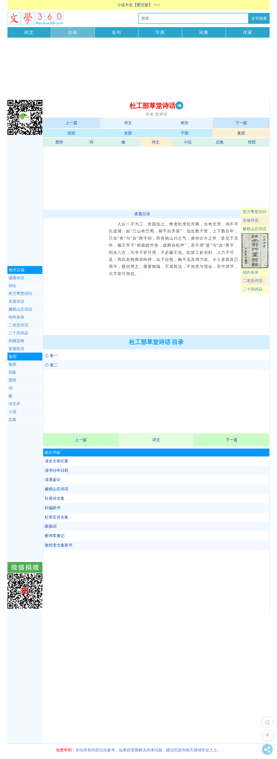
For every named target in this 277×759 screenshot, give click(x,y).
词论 (12, 286)
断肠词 (51, 526)
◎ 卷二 (51, 365)
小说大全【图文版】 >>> (138, 5)
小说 (188, 142)
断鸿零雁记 (54, 536)
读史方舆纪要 (56, 461)
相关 (185, 123)
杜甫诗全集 (54, 498)
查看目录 (142, 214)
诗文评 (14, 404)
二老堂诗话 (252, 281)
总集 (220, 142)
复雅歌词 (16, 348)
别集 (12, 372)
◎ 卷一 (51, 355)
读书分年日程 (56, 470)
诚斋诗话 (16, 278)
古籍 (73, 32)
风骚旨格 (16, 341)
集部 (241, 133)
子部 (185, 133)
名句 (116, 32)
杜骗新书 (53, 508)
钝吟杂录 (250, 272)
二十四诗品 (252, 289)
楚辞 (59, 142)
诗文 (29, 32)
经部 (71, 133)
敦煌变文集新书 (58, 545)
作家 (248, 32)
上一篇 (71, 123)
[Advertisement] (138, 69)
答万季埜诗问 (254, 212)
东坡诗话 (250, 220)
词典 (204, 32)
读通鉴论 (53, 479)
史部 (128, 133)
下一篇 (241, 123)
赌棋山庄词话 (254, 229)
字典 (160, 32)
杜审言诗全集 (56, 517)
